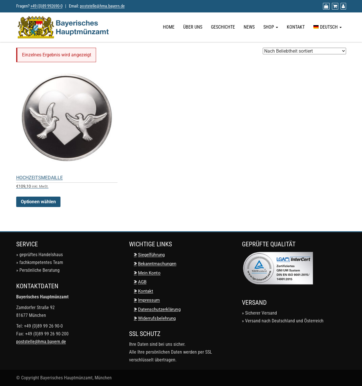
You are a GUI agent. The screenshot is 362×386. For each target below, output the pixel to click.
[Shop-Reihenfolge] (304, 51)
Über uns (192, 27)
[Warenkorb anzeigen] (334, 6)
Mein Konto (149, 273)
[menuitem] (327, 27)
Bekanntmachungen (157, 263)
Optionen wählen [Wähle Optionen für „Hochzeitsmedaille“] (38, 201)
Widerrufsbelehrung (157, 318)
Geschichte (223, 27)
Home (168, 27)
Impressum (149, 300)
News (249, 27)
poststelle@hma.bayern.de (102, 6)
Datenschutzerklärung (159, 309)
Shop (270, 27)
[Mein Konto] (342, 6)
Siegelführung (151, 254)
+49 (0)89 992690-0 (46, 6)
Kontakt (296, 27)
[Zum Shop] (325, 6)
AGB (142, 282)
